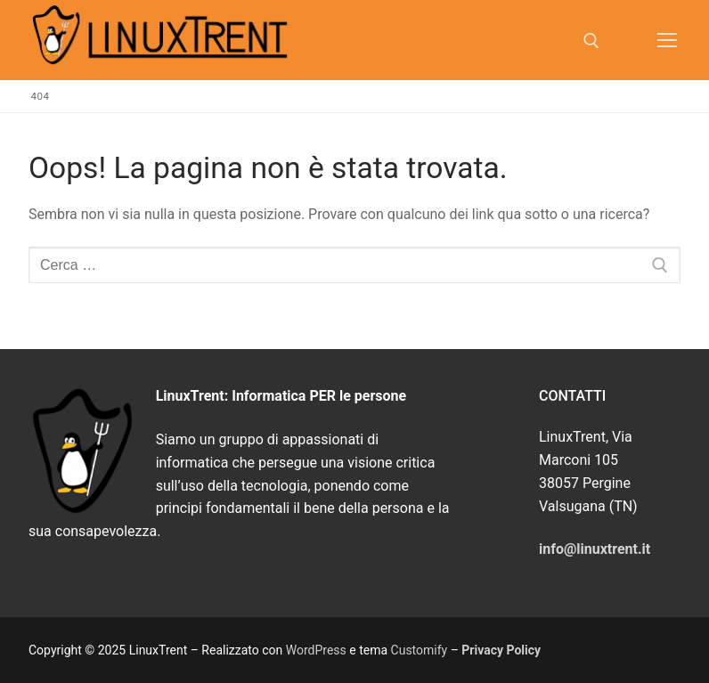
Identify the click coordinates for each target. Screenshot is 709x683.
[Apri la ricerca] (591, 41)
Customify (419, 650)
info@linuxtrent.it (594, 549)
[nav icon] (668, 40)
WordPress (316, 650)
